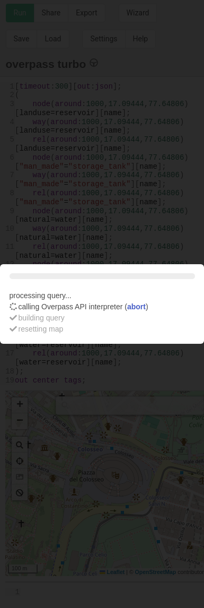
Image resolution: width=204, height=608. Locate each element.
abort (136, 306)
